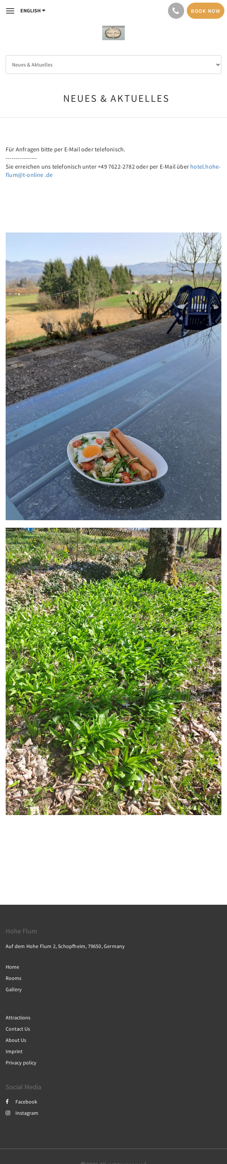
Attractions (18, 1017)
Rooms (13, 978)
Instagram (22, 1113)
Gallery (14, 989)
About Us (16, 1040)
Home (12, 966)
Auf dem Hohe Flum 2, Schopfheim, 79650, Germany (65, 946)
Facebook (21, 1101)
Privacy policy (21, 1062)
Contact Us (18, 1028)
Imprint (14, 1051)
